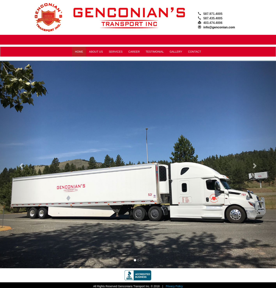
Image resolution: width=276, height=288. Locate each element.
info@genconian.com (219, 27)
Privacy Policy (174, 286)
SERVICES (116, 51)
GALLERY (176, 51)
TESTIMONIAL (155, 51)
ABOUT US (96, 51)
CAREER (134, 51)
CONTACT (194, 51)
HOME (79, 51)
